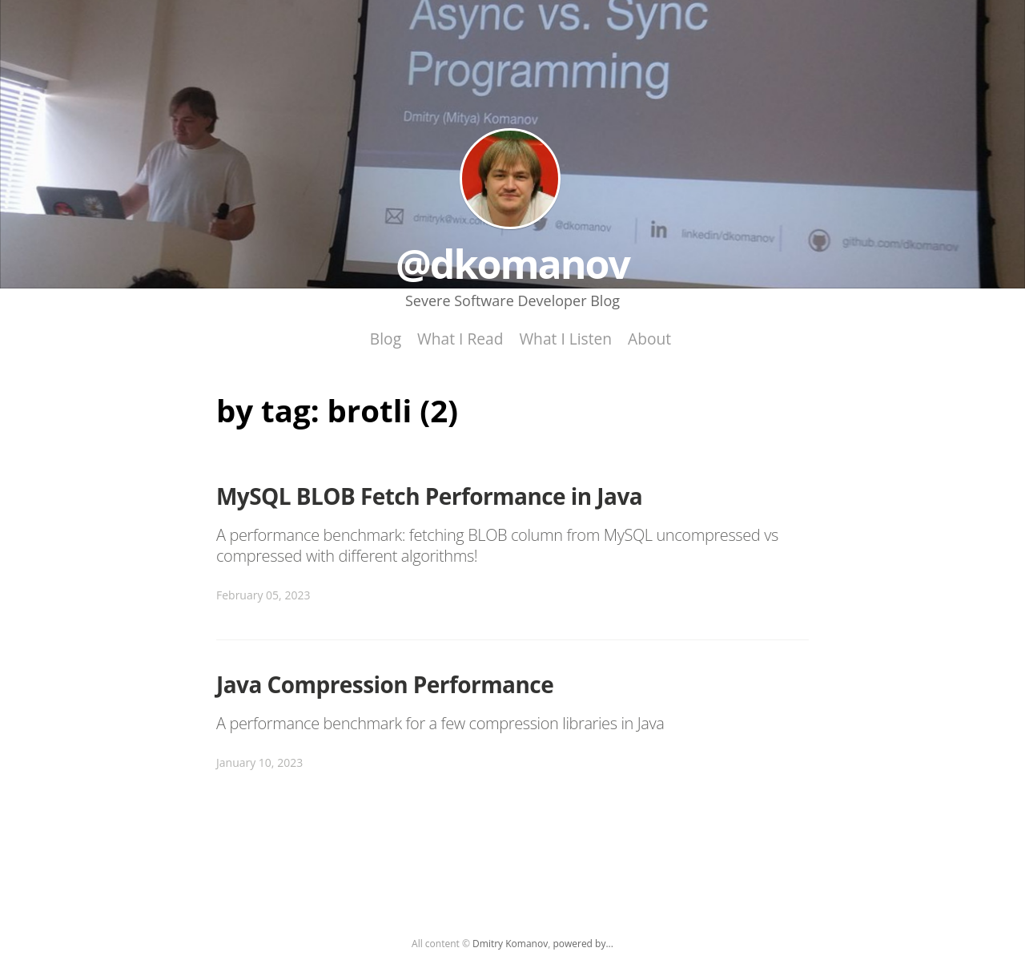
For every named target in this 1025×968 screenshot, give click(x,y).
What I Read (460, 338)
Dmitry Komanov (510, 943)
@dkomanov (510, 178)
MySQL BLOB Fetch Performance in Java (429, 496)
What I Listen (565, 338)
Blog (385, 338)
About (649, 338)
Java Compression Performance (384, 684)
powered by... (583, 943)
